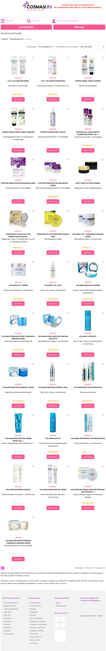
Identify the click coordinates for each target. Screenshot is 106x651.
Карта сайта (35, 640)
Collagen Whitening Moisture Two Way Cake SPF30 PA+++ (87, 489)
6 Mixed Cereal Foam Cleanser (87, 79)
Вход (58, 603)
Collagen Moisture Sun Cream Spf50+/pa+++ (18, 438)
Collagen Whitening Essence (18, 488)
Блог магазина (36, 618)
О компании (35, 603)
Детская (7, 630)
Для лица (7, 612)
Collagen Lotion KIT (87, 334)
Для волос (8, 621)
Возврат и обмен (37, 630)
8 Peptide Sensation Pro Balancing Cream (53, 183)
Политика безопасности (35, 635)
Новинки (33, 612)
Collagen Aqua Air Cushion (87, 283)
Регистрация (61, 606)
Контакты (34, 643)
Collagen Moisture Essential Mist (53, 385)
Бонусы (33, 615)
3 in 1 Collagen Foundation (53, 79)
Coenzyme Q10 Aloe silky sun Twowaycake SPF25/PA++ (18, 234)
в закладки (33, 57)
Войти (66, 22)
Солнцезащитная (11, 609)
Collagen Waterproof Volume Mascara (87, 437)
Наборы (7, 624)
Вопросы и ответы (37, 621)
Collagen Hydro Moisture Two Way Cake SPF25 (53, 336)
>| (22, 568)
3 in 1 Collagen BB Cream (18, 79)
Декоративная (10, 606)
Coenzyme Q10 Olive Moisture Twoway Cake (53, 234)
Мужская (7, 627)
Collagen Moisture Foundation (87, 385)
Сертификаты (35, 606)
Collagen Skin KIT (53, 437)
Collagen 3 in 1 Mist (53, 283)
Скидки (33, 609)
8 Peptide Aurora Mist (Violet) (53, 130)
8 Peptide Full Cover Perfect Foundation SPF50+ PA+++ (87, 132)
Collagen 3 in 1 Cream (18, 283)
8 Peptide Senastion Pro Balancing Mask (18, 181)
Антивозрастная (10, 603)
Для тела (7, 618)
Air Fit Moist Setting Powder (87, 181)
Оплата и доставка (37, 627)
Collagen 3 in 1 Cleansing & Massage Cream (87, 234)
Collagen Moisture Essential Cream (18, 385)
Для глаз (7, 615)
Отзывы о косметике (38, 624)
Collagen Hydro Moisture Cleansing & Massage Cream (18, 336)
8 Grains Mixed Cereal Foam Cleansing (18, 130)
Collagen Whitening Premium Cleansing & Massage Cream (18, 540)
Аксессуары (8, 634)
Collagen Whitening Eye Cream (53, 488)
